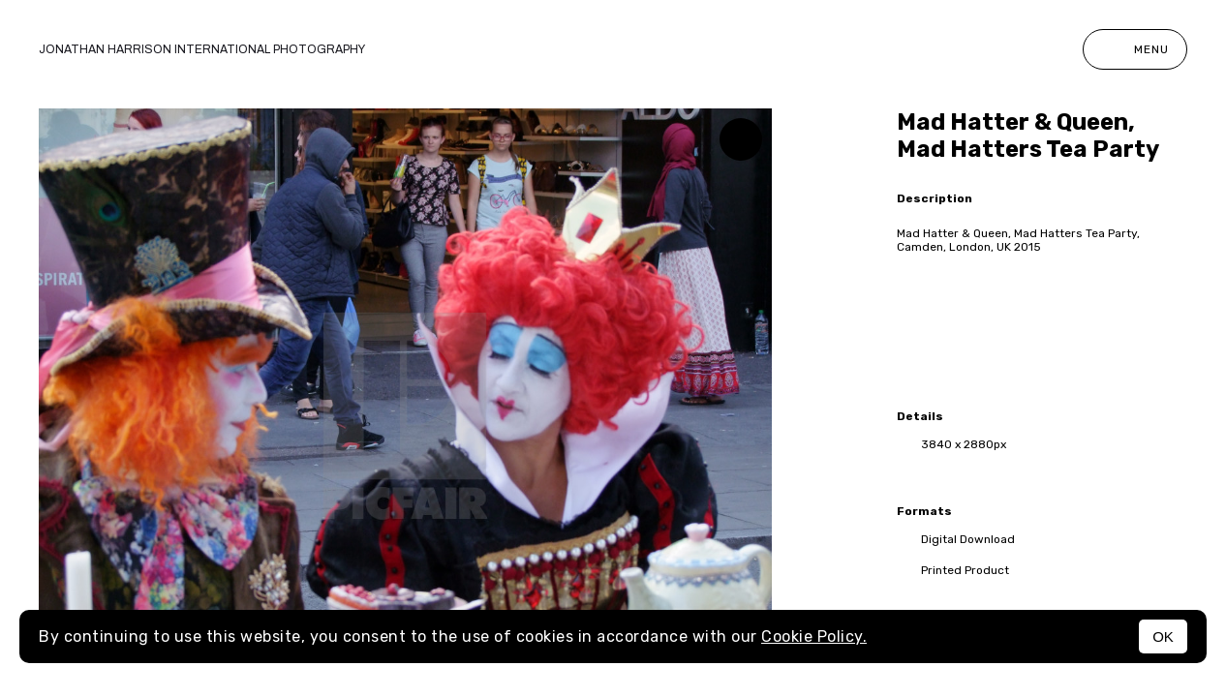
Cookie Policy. (814, 636)
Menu (1135, 49)
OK (1163, 636)
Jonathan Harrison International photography (202, 49)
